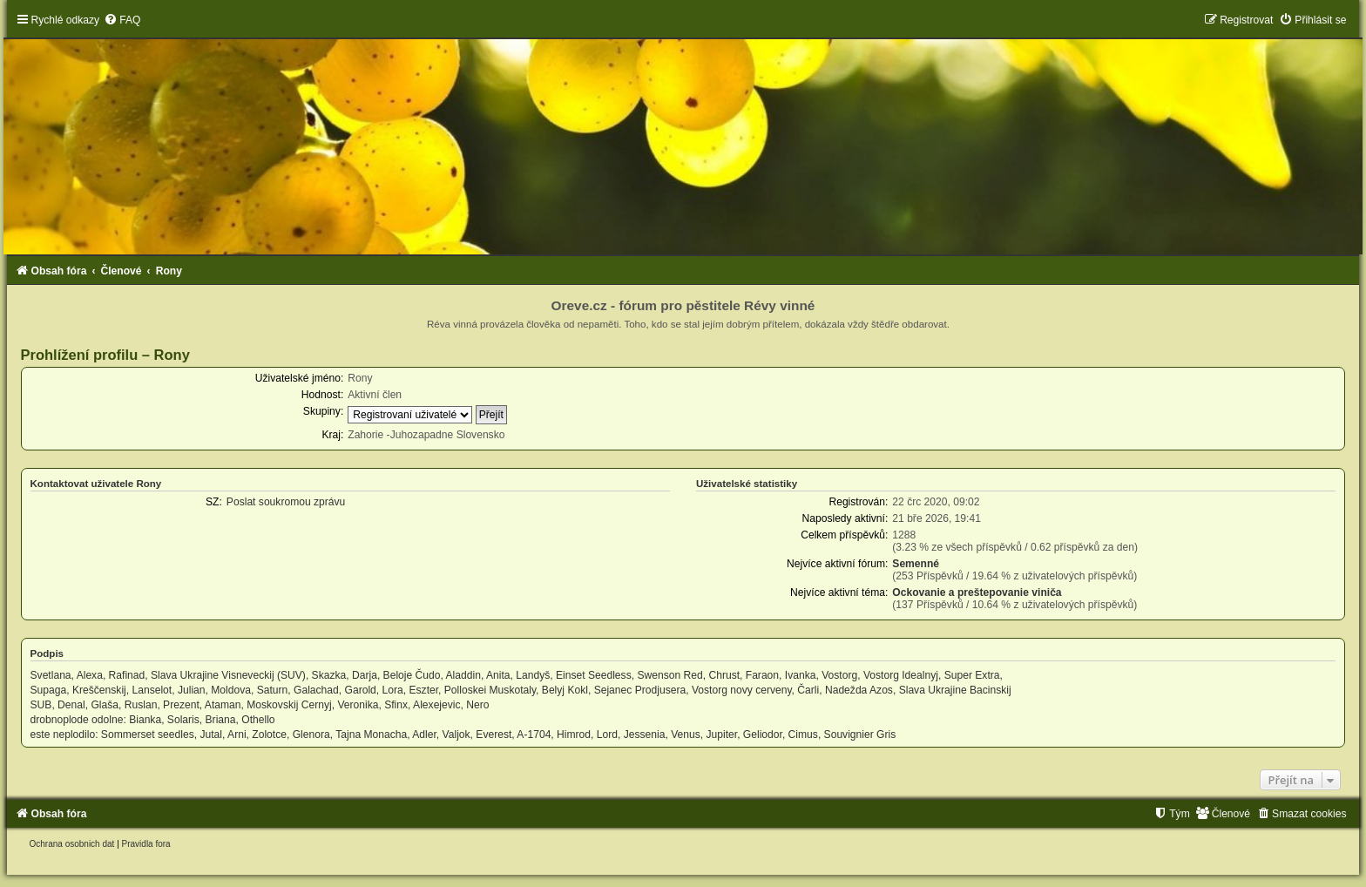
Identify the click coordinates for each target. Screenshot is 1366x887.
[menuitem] (122, 20)
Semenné (915, 564)
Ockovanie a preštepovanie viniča (976, 592)
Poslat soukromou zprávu (286, 502)
